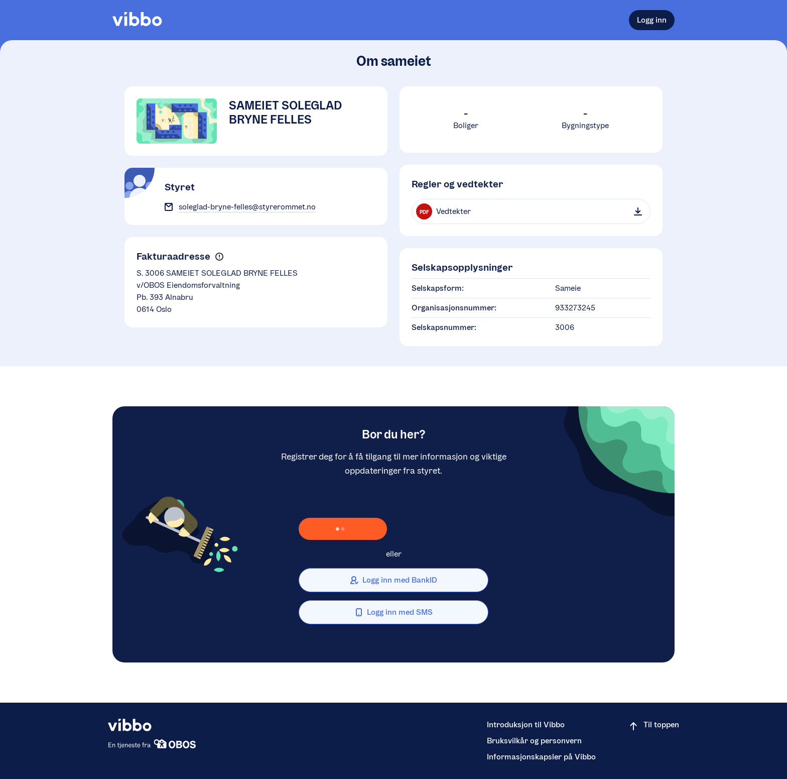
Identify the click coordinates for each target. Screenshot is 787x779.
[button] (219, 257)
